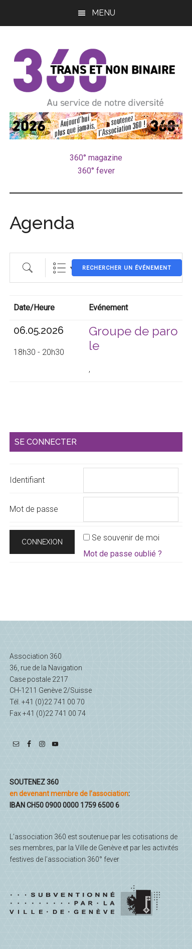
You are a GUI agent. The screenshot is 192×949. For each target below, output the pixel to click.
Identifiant (27, 480)
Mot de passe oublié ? (122, 553)
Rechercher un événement (126, 268)
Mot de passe (34, 509)
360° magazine (96, 157)
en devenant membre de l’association (69, 794)
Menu (103, 13)
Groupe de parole (133, 338)
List (59, 268)
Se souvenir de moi (125, 537)
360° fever (96, 170)
